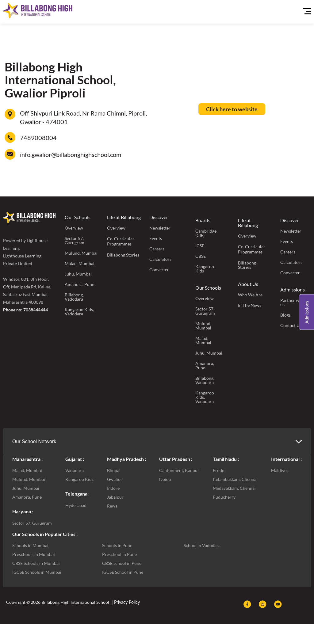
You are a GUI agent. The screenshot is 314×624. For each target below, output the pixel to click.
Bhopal (114, 470)
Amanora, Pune (79, 284)
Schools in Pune (117, 545)
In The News (249, 305)
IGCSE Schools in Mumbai (36, 572)
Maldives (279, 470)
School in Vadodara (202, 545)
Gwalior (114, 479)
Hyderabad (75, 505)
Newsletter (159, 227)
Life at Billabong (124, 217)
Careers (156, 248)
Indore (113, 488)
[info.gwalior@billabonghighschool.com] (10, 154)
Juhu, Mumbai (78, 273)
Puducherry (224, 497)
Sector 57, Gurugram (74, 240)
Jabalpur (115, 497)
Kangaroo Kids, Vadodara (79, 311)
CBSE (200, 256)
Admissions (292, 289)
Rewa (112, 505)
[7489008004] (10, 137)
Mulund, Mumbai (81, 253)
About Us (248, 284)
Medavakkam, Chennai (234, 488)
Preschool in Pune (119, 554)
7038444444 (35, 309)
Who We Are (250, 294)
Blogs (285, 315)
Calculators (160, 259)
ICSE (199, 245)
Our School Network (34, 441)
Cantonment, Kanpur (179, 470)
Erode (218, 470)
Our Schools (77, 217)
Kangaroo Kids (204, 268)
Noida (165, 479)
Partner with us (292, 302)
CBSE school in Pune (121, 563)
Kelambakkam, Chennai (235, 479)
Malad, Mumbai (79, 263)
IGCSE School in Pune (122, 572)
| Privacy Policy (125, 602)
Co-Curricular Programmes (120, 241)
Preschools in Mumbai (33, 554)
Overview (74, 227)
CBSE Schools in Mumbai (36, 563)
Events (155, 238)
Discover (158, 217)
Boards (202, 220)
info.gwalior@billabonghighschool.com (70, 154)
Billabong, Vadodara (74, 297)
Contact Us (290, 325)
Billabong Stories (123, 254)
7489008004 (38, 137)
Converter (159, 269)
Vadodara (74, 470)
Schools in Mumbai (30, 545)
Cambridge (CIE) (205, 233)
